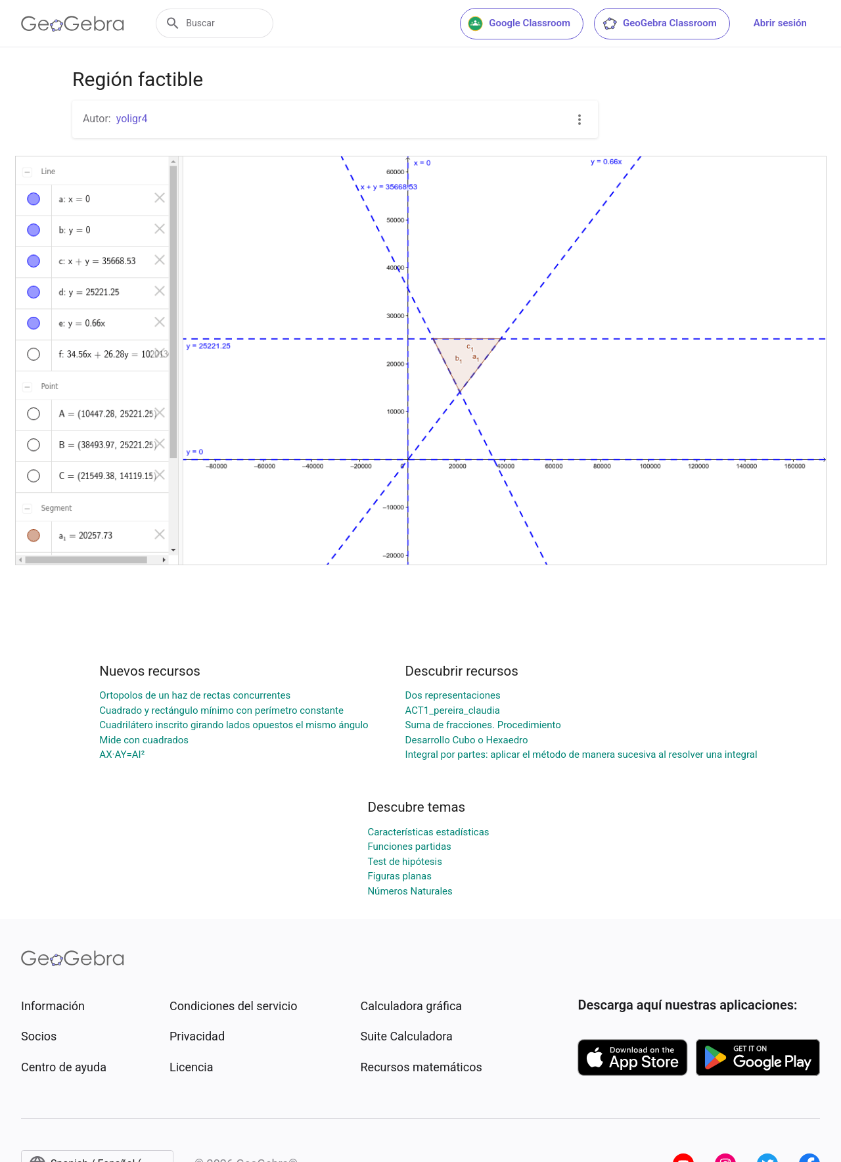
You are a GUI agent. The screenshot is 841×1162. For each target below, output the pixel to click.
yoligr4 (132, 118)
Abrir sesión (780, 23)
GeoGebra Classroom (659, 24)
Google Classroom (519, 24)
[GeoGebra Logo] (72, 24)
